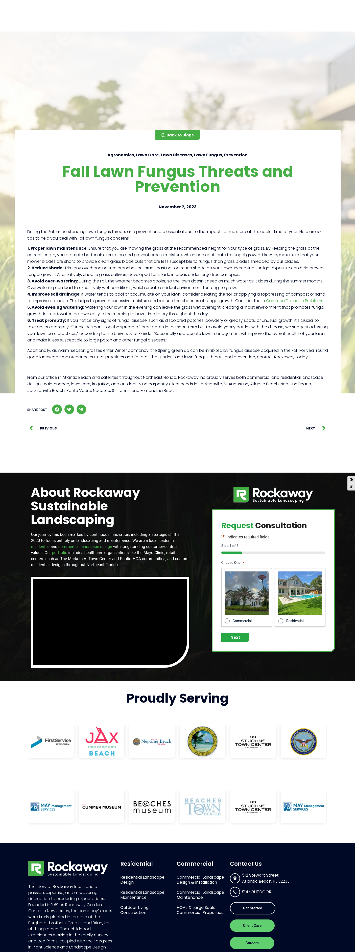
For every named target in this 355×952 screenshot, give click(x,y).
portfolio (59, 552)
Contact (310, 21)
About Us (246, 21)
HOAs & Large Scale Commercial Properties (200, 910)
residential (40, 546)
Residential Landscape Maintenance (142, 894)
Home (136, 21)
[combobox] (190, 4)
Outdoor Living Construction (134, 910)
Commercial (207, 21)
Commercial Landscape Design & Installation (200, 879)
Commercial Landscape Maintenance (200, 894)
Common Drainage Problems (294, 301)
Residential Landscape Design (142, 879)
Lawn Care (147, 155)
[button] (57, 409)
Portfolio (280, 21)
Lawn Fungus (208, 155)
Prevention (236, 155)
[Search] (234, 4)
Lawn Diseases (176, 155)
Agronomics (120, 155)
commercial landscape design (85, 546)
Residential (166, 21)
